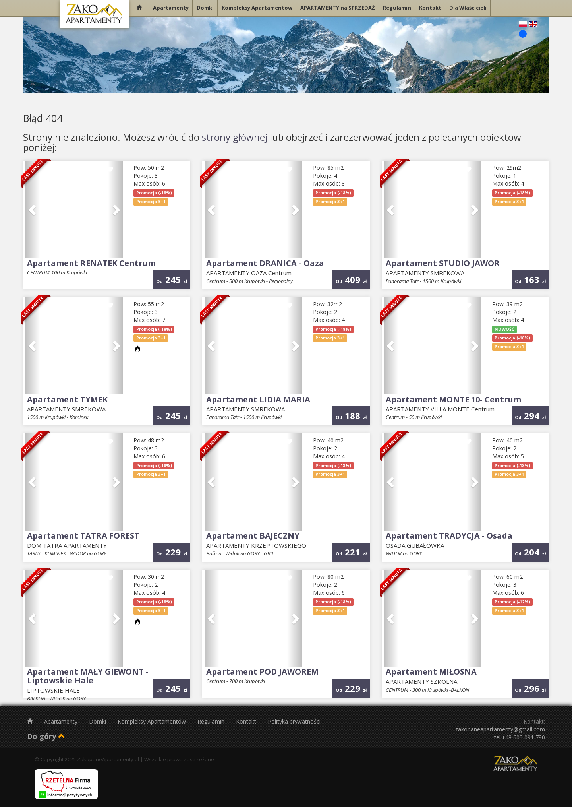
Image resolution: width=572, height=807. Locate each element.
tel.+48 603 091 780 (519, 737)
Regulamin (211, 721)
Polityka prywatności (294, 721)
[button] (32, 209)
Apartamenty (61, 721)
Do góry (46, 736)
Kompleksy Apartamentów (152, 721)
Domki (98, 721)
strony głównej (234, 137)
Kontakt (247, 721)
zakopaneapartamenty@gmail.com (500, 729)
